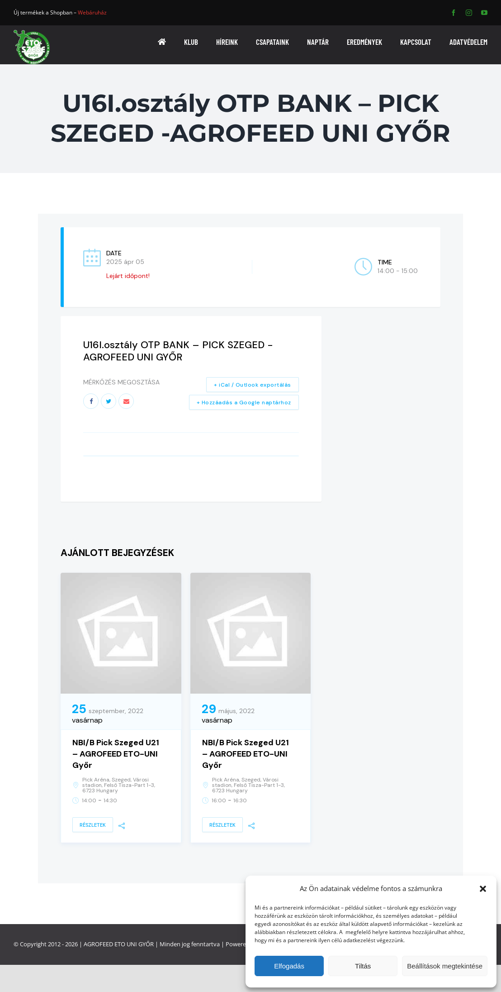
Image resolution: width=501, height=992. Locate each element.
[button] (482, 888)
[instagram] (469, 13)
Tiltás (363, 966)
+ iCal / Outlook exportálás (252, 384)
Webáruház (92, 12)
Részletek (93, 825)
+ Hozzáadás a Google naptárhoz (244, 402)
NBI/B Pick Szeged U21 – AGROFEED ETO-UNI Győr (115, 754)
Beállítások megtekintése (444, 966)
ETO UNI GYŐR (134, 944)
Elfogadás (289, 966)
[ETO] (32, 33)
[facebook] (453, 13)
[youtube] (484, 13)
